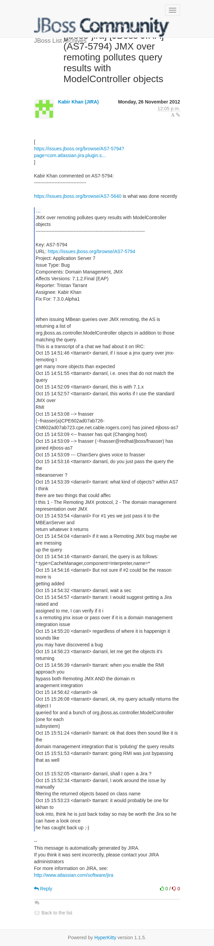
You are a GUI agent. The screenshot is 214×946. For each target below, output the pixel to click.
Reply (43, 888)
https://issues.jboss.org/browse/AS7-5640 (78, 196)
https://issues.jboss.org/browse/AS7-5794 (92, 251)
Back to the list (53, 912)
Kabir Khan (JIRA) (78, 102)
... (38, 210)
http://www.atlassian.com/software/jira (73, 875)
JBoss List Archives (102, 27)
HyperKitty (105, 937)
